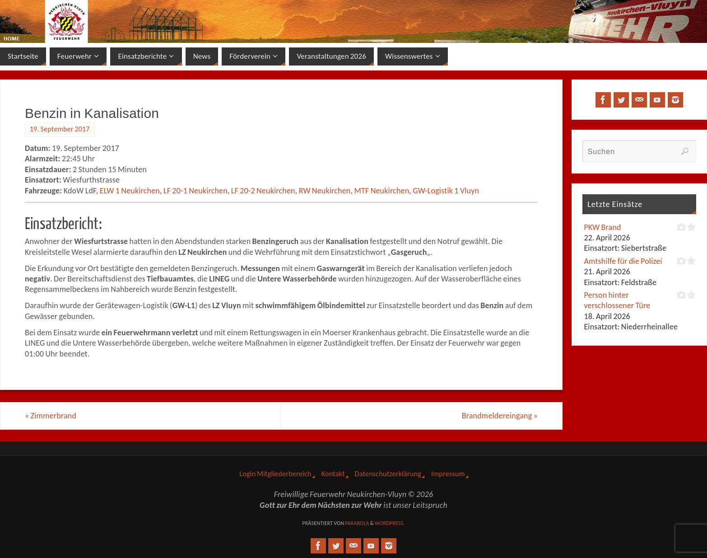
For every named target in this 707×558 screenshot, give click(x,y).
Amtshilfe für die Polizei (623, 261)
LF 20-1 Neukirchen (195, 191)
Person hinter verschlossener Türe (617, 300)
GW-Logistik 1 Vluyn (446, 191)
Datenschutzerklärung (388, 473)
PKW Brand (602, 227)
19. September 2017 (60, 129)
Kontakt (333, 473)
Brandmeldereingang (500, 416)
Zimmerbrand (50, 416)
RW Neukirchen (325, 191)
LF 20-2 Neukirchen (263, 191)
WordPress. (390, 523)
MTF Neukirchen (381, 191)
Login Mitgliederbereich (275, 473)
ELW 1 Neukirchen (130, 191)
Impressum (448, 473)
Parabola (357, 523)
